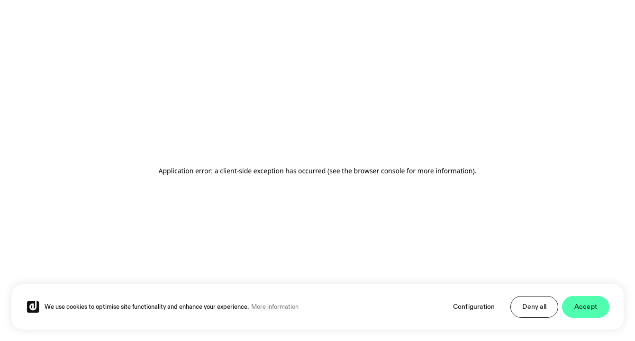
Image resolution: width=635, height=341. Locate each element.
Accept (585, 307)
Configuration (474, 307)
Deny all (534, 307)
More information (275, 307)
